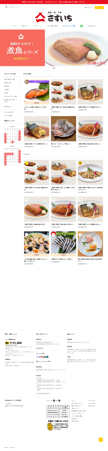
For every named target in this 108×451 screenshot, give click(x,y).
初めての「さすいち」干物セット (61, 144)
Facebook (74, 418)
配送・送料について (77, 405)
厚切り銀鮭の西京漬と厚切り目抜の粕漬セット (90, 260)
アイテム (99, 7)
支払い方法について (77, 403)
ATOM (76, 421)
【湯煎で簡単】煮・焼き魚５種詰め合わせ (63, 108)
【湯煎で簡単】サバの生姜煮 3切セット (36, 144)
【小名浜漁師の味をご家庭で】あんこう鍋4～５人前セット (36, 260)
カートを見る (91, 403)
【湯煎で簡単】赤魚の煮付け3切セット (89, 144)
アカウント (90, 7)
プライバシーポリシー (77, 413)
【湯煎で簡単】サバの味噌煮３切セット (90, 107)
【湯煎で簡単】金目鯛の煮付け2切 (34, 224)
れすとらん (51, 400)
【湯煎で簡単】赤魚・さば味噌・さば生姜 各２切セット (63, 188)
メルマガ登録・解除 (52, 26)
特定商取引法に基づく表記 (79, 411)
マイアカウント (92, 400)
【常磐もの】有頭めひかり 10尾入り (62, 259)
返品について (75, 408)
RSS (73, 421)
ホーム (14, 26)
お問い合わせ (91, 26)
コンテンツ (37, 26)
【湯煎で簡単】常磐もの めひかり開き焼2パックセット (90, 188)
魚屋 (58, 400)
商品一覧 (25, 26)
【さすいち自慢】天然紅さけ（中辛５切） (35, 108)
